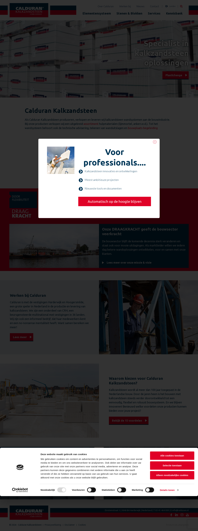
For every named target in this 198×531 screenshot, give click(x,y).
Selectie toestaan (172, 500)
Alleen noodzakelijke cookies (172, 510)
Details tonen (167, 525)
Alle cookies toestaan (172, 490)
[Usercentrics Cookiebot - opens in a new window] (20, 525)
